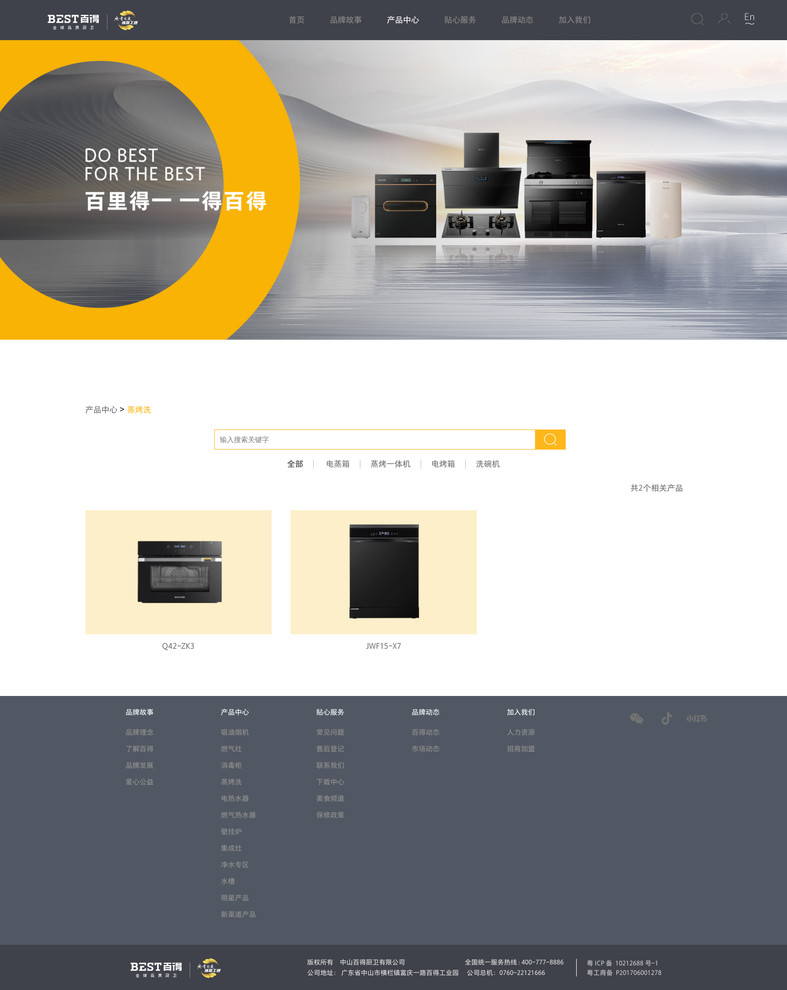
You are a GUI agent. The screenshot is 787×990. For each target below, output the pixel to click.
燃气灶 (231, 749)
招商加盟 (521, 749)
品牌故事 (346, 20)
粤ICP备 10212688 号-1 (623, 963)
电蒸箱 (338, 464)
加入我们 (575, 20)
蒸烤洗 (139, 409)
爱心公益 (139, 782)
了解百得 (139, 749)
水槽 (228, 881)
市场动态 (426, 749)
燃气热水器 (238, 815)
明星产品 (235, 898)
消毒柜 (231, 765)
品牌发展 (139, 765)
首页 (297, 20)
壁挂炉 (231, 831)
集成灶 (231, 848)
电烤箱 (443, 464)
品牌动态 (517, 20)
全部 (295, 464)
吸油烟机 (235, 732)
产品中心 (403, 20)
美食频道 (330, 798)
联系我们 (330, 765)
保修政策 (330, 815)
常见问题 (330, 732)
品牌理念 (139, 732)
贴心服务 (460, 20)
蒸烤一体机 (390, 464)
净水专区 (235, 865)
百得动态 (426, 732)
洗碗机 (488, 464)
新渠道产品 (238, 914)
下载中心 (330, 782)
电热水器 (235, 798)
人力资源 (521, 732)
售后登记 (330, 749)
